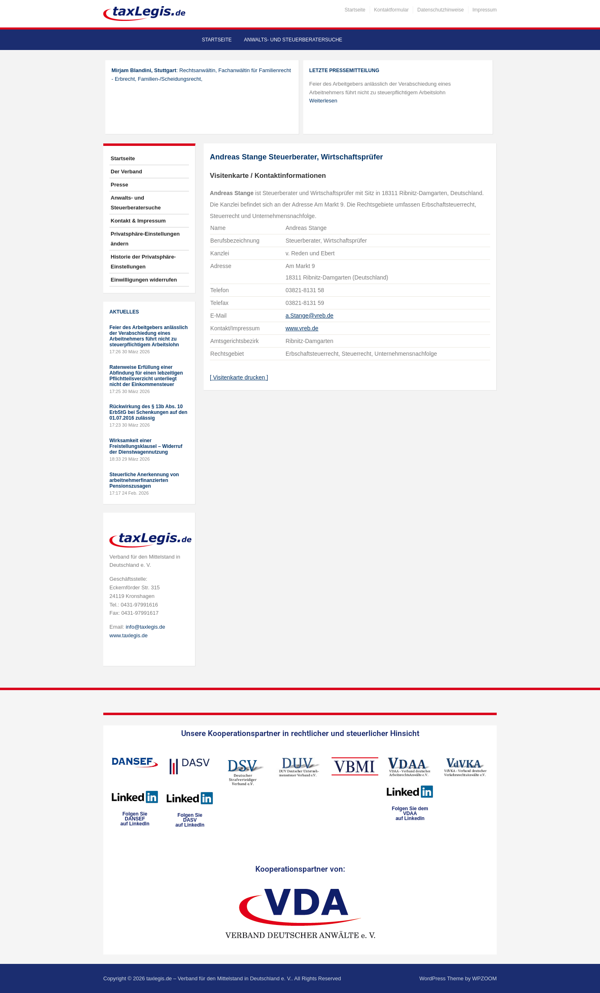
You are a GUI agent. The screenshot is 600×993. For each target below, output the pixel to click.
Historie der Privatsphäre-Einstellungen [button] (143, 262)
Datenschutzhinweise (440, 10)
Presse (119, 185)
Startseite (355, 10)
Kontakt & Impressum (138, 221)
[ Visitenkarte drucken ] (239, 377)
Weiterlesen (323, 101)
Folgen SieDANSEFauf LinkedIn (135, 819)
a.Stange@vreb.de (310, 315)
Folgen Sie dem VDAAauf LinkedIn (410, 813)
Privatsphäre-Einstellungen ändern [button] (145, 239)
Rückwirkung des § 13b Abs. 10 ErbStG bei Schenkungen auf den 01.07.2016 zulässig (148, 412)
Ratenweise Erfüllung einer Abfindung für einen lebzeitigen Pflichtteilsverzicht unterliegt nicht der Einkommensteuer (146, 375)
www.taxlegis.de (128, 635)
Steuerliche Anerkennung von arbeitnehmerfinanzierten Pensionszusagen (144, 480)
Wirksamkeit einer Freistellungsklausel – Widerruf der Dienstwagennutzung (145, 446)
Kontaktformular (391, 10)
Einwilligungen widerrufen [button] (144, 280)
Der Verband (126, 171)
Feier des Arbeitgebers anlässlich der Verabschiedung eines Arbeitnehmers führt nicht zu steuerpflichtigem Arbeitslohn (148, 336)
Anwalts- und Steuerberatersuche (293, 40)
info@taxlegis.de (145, 627)
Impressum (485, 10)
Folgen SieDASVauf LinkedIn (190, 820)
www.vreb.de (302, 328)
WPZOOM (484, 978)
